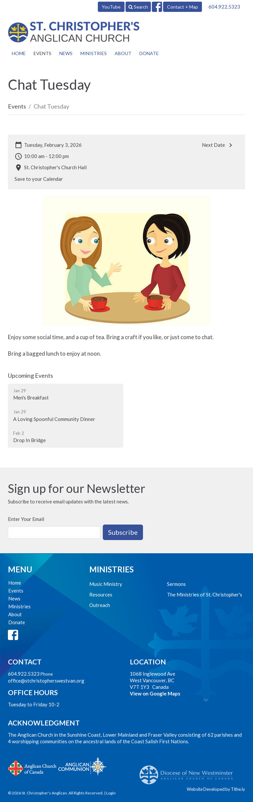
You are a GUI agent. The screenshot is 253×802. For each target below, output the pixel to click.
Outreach (99, 605)
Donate (149, 53)
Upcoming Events (30, 375)
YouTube (111, 7)
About (123, 53)
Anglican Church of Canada (32, 767)
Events (42, 53)
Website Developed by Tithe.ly (216, 789)
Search (138, 7)
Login (111, 792)
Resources (100, 594)
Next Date (218, 145)
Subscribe (123, 532)
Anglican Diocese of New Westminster (189, 771)
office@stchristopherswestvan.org (46, 681)
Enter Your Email (26, 519)
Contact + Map (182, 7)
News (65, 53)
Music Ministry (105, 584)
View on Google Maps (155, 693)
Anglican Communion (82, 766)
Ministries (93, 53)
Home (19, 53)
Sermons (176, 584)
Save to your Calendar (38, 179)
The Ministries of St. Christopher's (204, 594)
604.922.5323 (224, 7)
